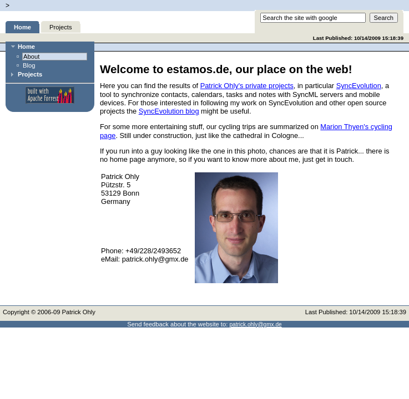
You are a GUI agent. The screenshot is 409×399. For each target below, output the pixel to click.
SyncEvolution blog (169, 111)
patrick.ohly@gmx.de (255, 324)
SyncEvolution (358, 85)
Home (22, 27)
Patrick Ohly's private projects (247, 85)
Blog (29, 65)
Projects (60, 27)
